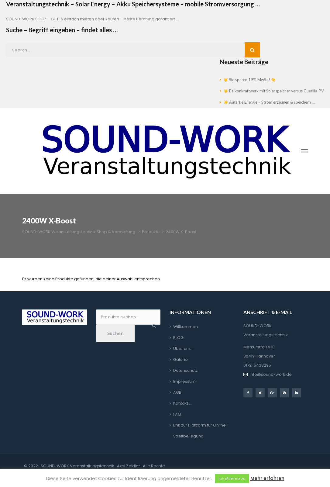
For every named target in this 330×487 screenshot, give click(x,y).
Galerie (180, 359)
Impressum (184, 381)
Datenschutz (185, 370)
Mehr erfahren (267, 478)
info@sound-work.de (271, 374)
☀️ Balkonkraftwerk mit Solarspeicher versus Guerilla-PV (273, 90)
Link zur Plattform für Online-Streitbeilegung (200, 430)
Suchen (115, 333)
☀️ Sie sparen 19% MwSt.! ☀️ (249, 79)
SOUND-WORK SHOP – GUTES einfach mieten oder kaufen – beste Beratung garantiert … (92, 19)
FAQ (177, 414)
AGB (177, 392)
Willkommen (185, 327)
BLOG (178, 337)
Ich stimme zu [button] (232, 479)
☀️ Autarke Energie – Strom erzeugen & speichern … (269, 102)
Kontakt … (182, 403)
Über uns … (183, 348)
